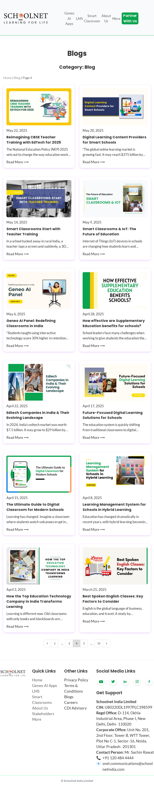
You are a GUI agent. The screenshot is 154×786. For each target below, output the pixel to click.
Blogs (68, 697)
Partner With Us (130, 18)
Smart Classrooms (42, 700)
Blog (17, 78)
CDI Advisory (75, 708)
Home (7, 78)
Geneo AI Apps (44, 685)
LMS (36, 691)
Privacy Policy (76, 680)
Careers (71, 702)
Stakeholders (43, 713)
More (36, 719)
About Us (40, 708)
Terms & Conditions (73, 688)
